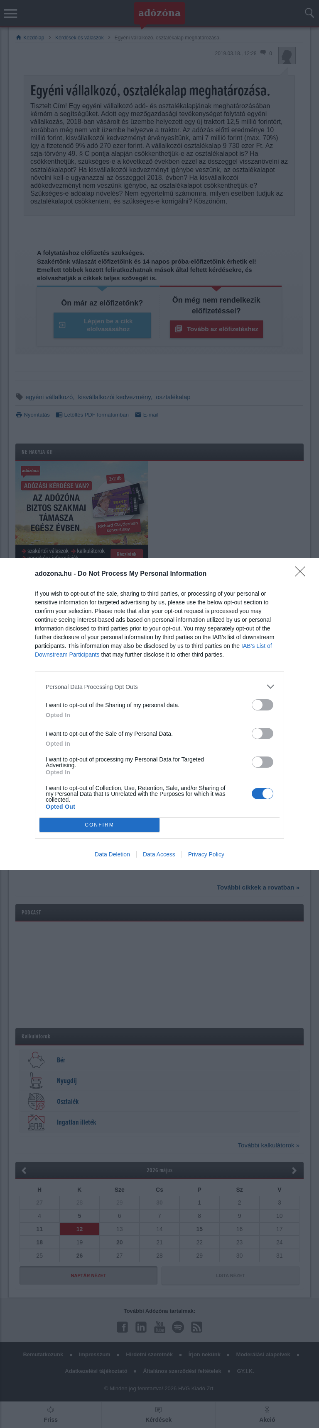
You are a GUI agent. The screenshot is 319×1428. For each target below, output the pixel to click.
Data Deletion (112, 854)
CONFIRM (99, 825)
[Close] (303, 574)
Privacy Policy (206, 854)
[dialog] (159, 714)
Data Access (159, 854)
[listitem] (159, 686)
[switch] (262, 704)
